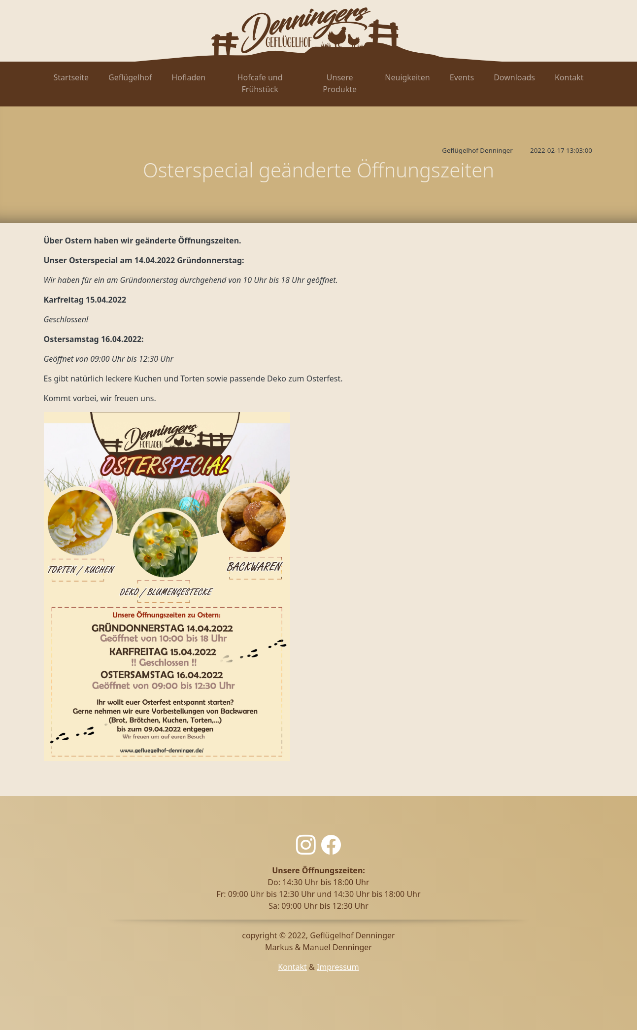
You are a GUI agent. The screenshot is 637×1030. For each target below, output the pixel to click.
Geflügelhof (130, 77)
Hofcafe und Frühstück (260, 83)
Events (462, 77)
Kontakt (569, 77)
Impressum (338, 966)
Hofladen (188, 77)
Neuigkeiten (407, 77)
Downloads (514, 77)
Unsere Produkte (340, 83)
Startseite (71, 77)
